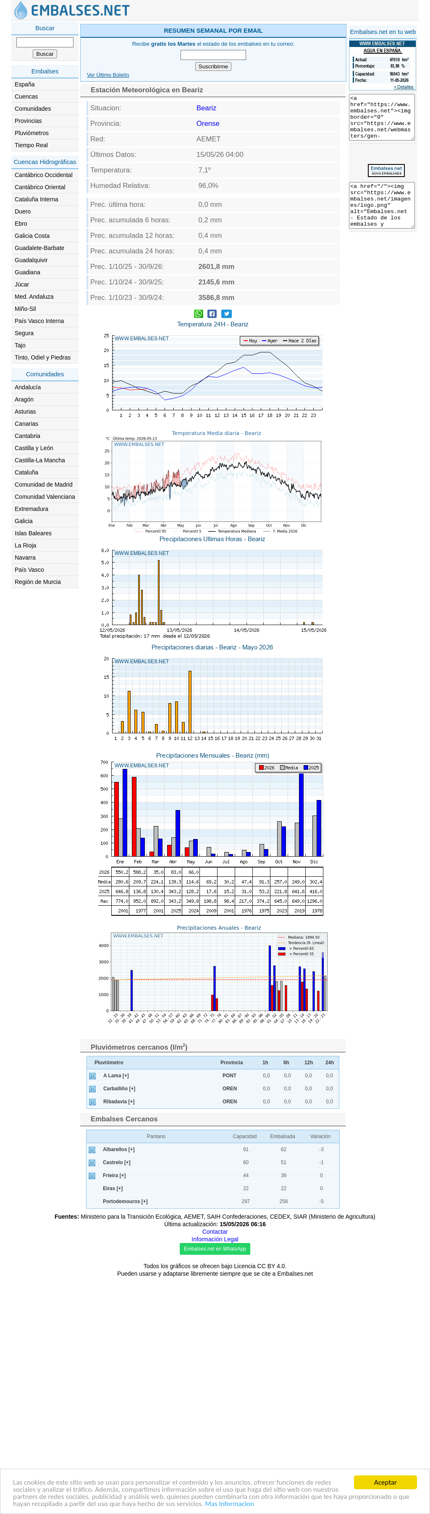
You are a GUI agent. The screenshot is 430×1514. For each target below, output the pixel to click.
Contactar (215, 1468)
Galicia (24, 521)
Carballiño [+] (119, 1325)
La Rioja (25, 545)
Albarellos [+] (119, 1386)
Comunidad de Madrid (44, 484)
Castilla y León (34, 448)
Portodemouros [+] (125, 1438)
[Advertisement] (249, 81)
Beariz (207, 227)
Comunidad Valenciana (45, 496)
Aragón (24, 399)
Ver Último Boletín (108, 194)
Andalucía (28, 387)
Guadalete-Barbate (39, 248)
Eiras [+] (113, 1425)
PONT (229, 1312)
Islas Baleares (33, 533)
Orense (208, 243)
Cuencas (26, 96)
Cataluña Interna (36, 199)
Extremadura (31, 509)
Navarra (25, 557)
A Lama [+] (116, 1312)
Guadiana (27, 272)
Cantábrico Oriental (40, 187)
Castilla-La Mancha (40, 460)
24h (329, 1299)
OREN (230, 1325)
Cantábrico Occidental (44, 175)
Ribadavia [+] (118, 1338)
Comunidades (33, 108)
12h (308, 1299)
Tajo (20, 345)
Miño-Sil (25, 308)
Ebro (21, 223)
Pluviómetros (32, 133)
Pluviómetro (108, 1299)
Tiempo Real (31, 145)
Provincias (28, 120)
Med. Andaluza (34, 296)
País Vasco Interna (39, 321)
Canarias (26, 423)
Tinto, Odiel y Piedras (43, 357)
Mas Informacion (229, 1504)
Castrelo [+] (117, 1399)
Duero (23, 211)
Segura (24, 333)
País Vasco (29, 569)
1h (265, 1299)
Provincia (231, 1299)
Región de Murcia (38, 581)
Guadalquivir (31, 260)
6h (286, 1299)
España (24, 84)
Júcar (22, 284)
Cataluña (26, 472)
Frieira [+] (114, 1412)
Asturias (25, 411)
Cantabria (27, 436)
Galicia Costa (32, 235)
